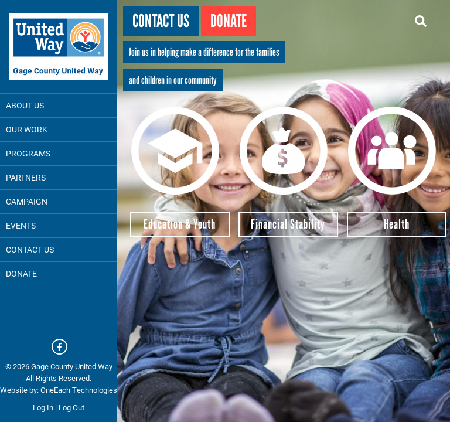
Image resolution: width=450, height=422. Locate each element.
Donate (228, 21)
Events (21, 225)
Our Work (26, 129)
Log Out (71, 407)
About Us (25, 105)
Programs (28, 153)
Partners (26, 177)
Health (397, 224)
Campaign (26, 201)
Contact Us (30, 249)
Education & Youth (180, 224)
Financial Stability (288, 224)
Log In (43, 407)
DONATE (21, 273)
